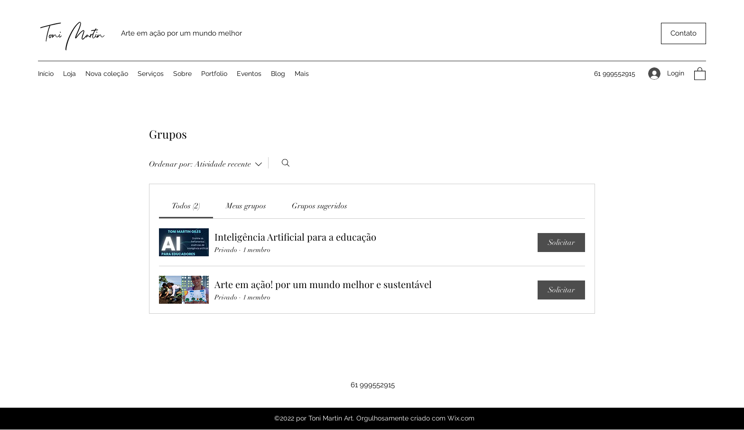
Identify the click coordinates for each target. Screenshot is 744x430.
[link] (186, 206)
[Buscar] (285, 162)
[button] (683, 33)
